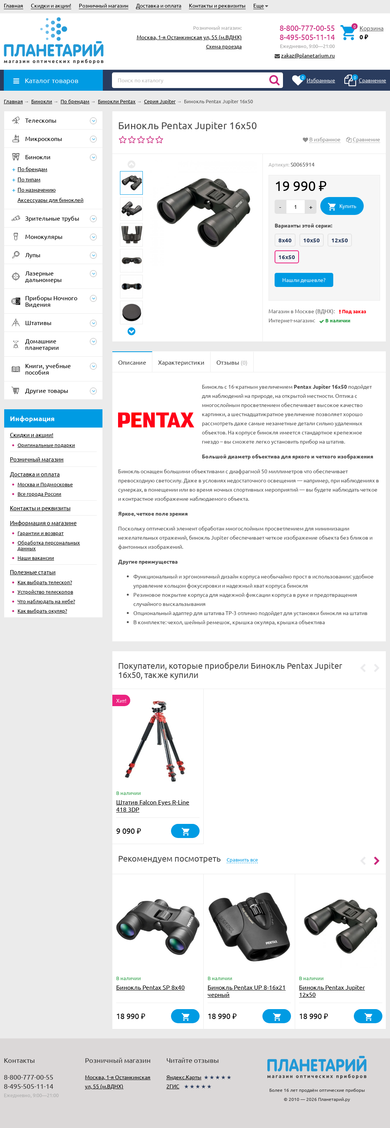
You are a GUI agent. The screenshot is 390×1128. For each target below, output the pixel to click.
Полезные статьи (33, 571)
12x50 (339, 240)
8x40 (285, 240)
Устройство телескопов (45, 591)
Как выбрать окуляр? (42, 610)
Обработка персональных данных (49, 545)
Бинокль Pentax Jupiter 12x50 (332, 990)
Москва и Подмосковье (45, 484)
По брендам (32, 168)
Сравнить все (242, 859)
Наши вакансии (36, 557)
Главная (13, 5)
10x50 (311, 240)
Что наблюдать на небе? (46, 601)
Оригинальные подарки (46, 445)
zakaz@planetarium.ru (308, 55)
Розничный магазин (103, 5)
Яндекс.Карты (183, 1077)
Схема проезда (224, 46)
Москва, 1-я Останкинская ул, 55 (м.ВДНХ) (189, 37)
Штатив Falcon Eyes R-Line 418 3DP (152, 805)
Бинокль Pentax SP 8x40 (150, 987)
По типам (29, 179)
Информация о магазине (43, 522)
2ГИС (172, 1086)
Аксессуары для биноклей (50, 199)
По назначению (37, 189)
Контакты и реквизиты (217, 5)
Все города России (39, 493)
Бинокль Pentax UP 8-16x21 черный (247, 990)
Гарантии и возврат (41, 533)
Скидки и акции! (51, 5)
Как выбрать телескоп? (45, 582)
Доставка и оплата (158, 5)
